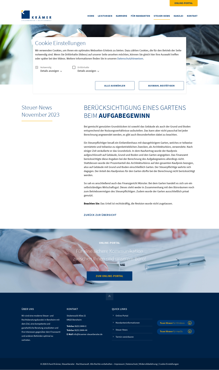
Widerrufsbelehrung (148, 364)
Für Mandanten (140, 15)
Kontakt (192, 15)
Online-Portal (183, 3)
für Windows (172, 323)
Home (90, 15)
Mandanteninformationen (128, 322)
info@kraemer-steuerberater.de (87, 334)
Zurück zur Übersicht (100, 215)
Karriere (121, 15)
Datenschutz (132, 364)
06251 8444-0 (80, 326)
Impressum (119, 364)
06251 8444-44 (80, 330)
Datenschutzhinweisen (130, 58)
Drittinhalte (80, 67)
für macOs (171, 331)
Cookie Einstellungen (169, 364)
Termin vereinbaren (125, 336)
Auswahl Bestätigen (161, 85)
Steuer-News (162, 15)
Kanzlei (178, 15)
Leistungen (105, 15)
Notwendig (43, 67)
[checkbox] (36, 67)
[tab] (48, 72)
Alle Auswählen (114, 85)
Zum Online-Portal (109, 276)
